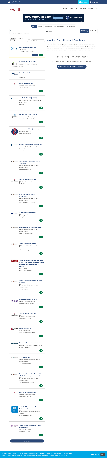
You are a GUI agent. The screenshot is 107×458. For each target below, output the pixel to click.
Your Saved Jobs (70, 26)
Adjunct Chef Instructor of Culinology (30, 144)
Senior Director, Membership (27, 61)
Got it (102, 454)
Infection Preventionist (26, 83)
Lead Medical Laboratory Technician (30, 227)
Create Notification (38, 40)
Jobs (71, 8)
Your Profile (81, 8)
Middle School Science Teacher (28, 114)
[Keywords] (27, 31)
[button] (93, 31)
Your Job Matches (59, 26)
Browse (40, 26)
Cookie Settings (94, 454)
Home (65, 8)
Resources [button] (92, 8)
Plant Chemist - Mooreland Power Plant (31, 73)
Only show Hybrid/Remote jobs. (21, 34)
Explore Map (48, 26)
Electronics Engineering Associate (29, 343)
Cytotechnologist (24, 357)
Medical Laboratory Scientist (27, 47)
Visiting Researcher (25, 328)
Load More (27, 441)
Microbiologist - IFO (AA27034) (28, 98)
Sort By (12, 40)
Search (34, 26)
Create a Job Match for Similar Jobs (71, 67)
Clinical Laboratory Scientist (27, 243)
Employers (94, 2)
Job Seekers (83, 2)
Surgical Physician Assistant (27, 212)
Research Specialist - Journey (28, 299)
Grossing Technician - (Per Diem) (29, 129)
